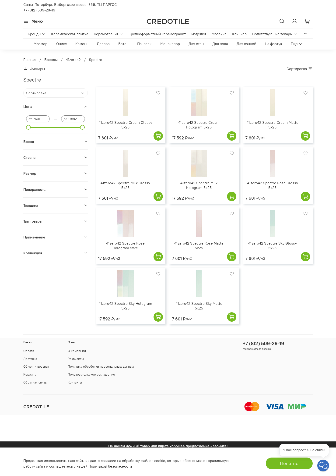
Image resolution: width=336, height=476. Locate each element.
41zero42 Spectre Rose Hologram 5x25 (125, 245)
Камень (81, 43)
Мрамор (40, 43)
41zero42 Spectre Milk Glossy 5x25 (125, 185)
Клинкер (239, 34)
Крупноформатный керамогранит (157, 34)
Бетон (123, 43)
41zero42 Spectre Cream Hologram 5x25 (199, 124)
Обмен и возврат (36, 366)
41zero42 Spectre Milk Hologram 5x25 (198, 185)
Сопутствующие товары (274, 34)
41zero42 (73, 59)
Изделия (198, 34)
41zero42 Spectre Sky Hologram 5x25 (125, 305)
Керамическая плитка (69, 34)
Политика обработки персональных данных (101, 366)
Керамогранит (108, 34)
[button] (323, 465)
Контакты (75, 382)
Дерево (103, 43)
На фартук (273, 43)
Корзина (29, 374)
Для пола (220, 43)
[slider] (28, 127)
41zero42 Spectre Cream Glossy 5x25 (125, 124)
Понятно (289, 463)
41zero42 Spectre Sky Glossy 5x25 (272, 245)
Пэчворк (144, 43)
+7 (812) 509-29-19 (39, 10)
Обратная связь (35, 382)
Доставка (30, 359)
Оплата (28, 351)
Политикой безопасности (110, 466)
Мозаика (219, 34)
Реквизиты (76, 359)
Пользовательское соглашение (91, 374)
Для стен (196, 43)
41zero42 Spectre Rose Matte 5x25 (199, 245)
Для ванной (246, 43)
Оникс (61, 43)
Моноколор (170, 43)
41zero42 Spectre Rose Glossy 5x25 (272, 185)
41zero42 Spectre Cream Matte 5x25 (272, 124)
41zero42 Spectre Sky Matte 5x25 (198, 305)
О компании (77, 351)
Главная (29, 59)
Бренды (37, 34)
